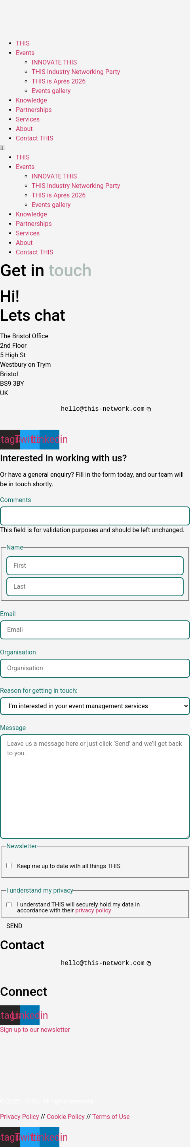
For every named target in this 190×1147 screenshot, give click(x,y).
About (24, 129)
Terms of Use (111, 1116)
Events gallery (51, 91)
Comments (15, 500)
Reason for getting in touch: (39, 691)
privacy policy (93, 910)
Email (8, 614)
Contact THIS (34, 138)
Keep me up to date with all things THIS (68, 866)
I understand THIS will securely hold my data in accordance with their (78, 908)
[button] (95, 148)
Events (25, 53)
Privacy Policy (19, 1116)
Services (28, 119)
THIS (23, 43)
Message (13, 728)
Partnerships (34, 110)
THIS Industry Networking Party (76, 72)
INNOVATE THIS (54, 62)
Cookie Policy (66, 1116)
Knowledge (31, 100)
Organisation (18, 652)
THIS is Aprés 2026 (59, 81)
